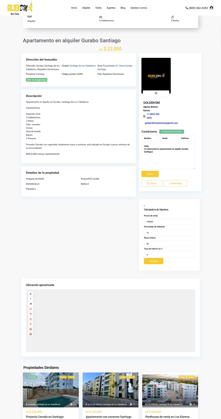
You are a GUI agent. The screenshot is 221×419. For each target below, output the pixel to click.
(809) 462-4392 (198, 8)
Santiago (40, 74)
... (59, 401)
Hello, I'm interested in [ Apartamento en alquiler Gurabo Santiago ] (168, 129)
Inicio (74, 7)
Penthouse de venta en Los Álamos (167, 389)
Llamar (152, 156)
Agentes (111, 7)
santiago (32, 377)
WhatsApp (175, 156)
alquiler (46, 101)
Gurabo (56, 101)
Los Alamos (152, 377)
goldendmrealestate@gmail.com (188, 80)
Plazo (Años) (150, 210)
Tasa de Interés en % (153, 221)
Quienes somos (139, 7)
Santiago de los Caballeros (83, 65)
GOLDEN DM (178, 60)
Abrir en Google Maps (36, 80)
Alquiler (86, 7)
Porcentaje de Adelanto (154, 199)
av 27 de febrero (95, 377)
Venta (98, 7)
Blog (123, 7)
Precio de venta (151, 188)
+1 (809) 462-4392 (180, 73)
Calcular (153, 234)
